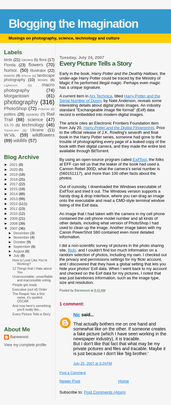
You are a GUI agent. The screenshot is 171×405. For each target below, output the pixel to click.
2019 (14, 174)
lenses (43, 80)
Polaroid (43, 109)
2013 (14, 199)
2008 (14, 223)
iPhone (26, 75)
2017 (14, 184)
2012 (14, 204)
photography (21, 102)
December (22, 233)
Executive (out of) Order (29, 289)
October (20, 242)
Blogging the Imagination (73, 23)
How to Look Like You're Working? (29, 262)
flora (43, 60)
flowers (36, 64)
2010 (14, 213)
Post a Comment (73, 372)
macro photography (29, 87)
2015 (14, 189)
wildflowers (43, 135)
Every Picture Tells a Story (31, 314)
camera (27, 60)
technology (33, 124)
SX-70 (9, 125)
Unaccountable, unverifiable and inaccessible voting (32, 278)
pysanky (32, 114)
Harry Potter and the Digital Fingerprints (119, 127)
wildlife (20, 140)
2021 (14, 164)
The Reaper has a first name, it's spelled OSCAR (28, 297)
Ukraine (37, 130)
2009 (14, 218)
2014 (14, 194)
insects (9, 75)
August (19, 251)
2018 (14, 179)
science (35, 119)
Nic (76, 314)
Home (123, 381)
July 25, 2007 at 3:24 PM (92, 363)
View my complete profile (25, 345)
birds (8, 60)
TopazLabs (11, 130)
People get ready (24, 285)
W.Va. (10, 135)
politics (10, 114)
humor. (11, 70)
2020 (14, 169)
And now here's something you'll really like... (31, 307)
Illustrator (38, 70)
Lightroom (11, 85)
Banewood (19, 337)
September (22, 246)
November (22, 237)
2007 (14, 228)
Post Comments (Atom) (105, 392)
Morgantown (16, 95)
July (17, 255)
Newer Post (70, 381)
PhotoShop (15, 108)
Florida (10, 65)
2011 (14, 209)
